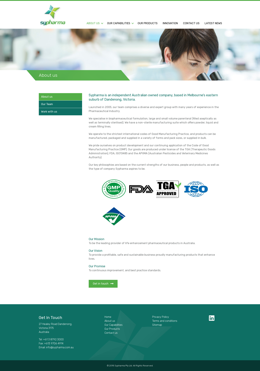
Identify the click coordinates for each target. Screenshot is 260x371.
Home (107, 316)
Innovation (170, 23)
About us (93, 23)
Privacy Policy (160, 316)
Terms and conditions (164, 320)
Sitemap (157, 324)
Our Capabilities (118, 23)
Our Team (47, 104)
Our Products (148, 23)
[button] (102, 23)
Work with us (49, 111)
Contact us (191, 23)
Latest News (213, 23)
